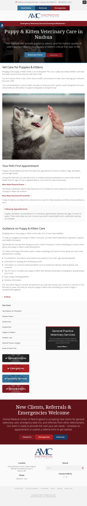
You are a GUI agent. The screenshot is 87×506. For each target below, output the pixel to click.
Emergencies (60, 8)
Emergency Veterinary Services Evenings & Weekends (43, 24)
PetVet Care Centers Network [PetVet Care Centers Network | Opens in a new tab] (47, 497)
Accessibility (44, 489)
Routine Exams (7, 316)
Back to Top (68, 489)
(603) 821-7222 (66, 2)
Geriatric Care (7, 338)
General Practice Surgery (11, 343)
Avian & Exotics (16, 389)
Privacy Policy (19, 489)
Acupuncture (6, 327)
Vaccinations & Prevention (12, 311)
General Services (15, 358)
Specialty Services (16, 378)
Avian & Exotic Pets (9, 348)
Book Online (26, 8)
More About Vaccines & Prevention (16, 196)
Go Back (7, 297)
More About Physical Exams (13, 185)
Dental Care (6, 322)
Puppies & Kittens (8, 332)
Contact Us (26, 437)
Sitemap (59, 489)
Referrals (43, 8)
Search (53, 489)
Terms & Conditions (31, 489)
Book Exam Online (31, 55)
